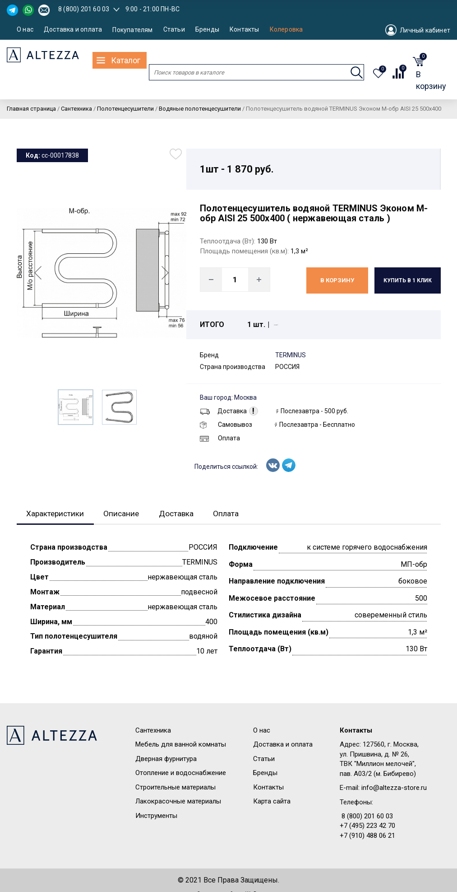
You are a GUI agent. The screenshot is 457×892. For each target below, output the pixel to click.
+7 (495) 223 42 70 (367, 826)
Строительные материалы (175, 788)
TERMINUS (290, 355)
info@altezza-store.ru (394, 788)
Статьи (174, 30)
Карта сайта (272, 802)
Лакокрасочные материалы (178, 802)
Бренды (207, 30)
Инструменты (156, 816)
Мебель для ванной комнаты (180, 745)
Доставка (223, 411)
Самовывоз (226, 424)
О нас (25, 30)
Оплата (220, 438)
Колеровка (286, 30)
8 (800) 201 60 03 (83, 9)
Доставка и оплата (73, 30)
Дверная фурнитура (166, 759)
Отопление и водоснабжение (180, 773)
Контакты (244, 30)
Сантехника (153, 731)
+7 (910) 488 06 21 (367, 836)
